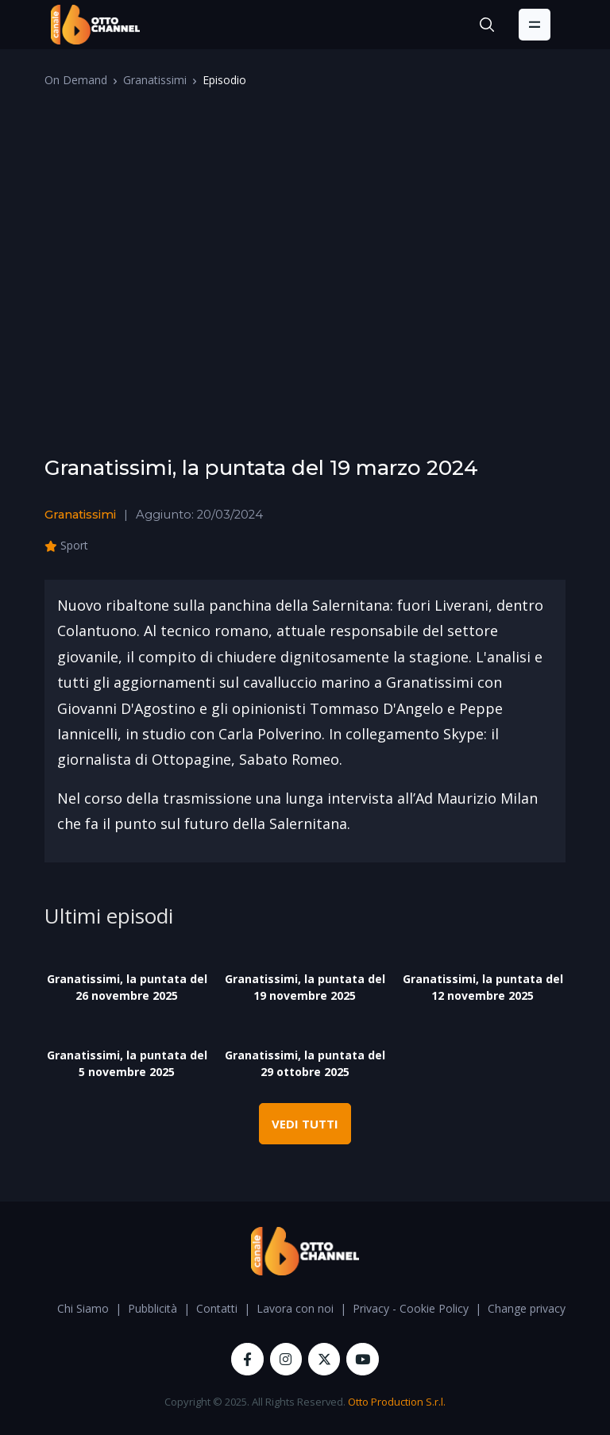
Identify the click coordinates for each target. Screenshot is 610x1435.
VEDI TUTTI (305, 1124)
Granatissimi (155, 79)
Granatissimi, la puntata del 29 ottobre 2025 (305, 1063)
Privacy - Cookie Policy (411, 1308)
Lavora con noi (295, 1308)
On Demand (75, 79)
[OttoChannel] (95, 24)
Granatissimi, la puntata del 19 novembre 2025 (305, 987)
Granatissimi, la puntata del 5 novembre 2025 (127, 1063)
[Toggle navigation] (534, 25)
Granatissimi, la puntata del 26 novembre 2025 (127, 987)
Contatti (216, 1308)
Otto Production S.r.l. (397, 1401)
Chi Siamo (83, 1308)
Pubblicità (152, 1308)
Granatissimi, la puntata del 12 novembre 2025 (483, 987)
